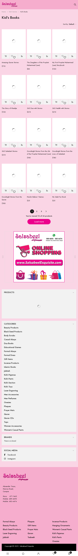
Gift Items (8, 359)
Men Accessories (11, 394)
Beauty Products (11, 327)
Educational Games (12, 347)
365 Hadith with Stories (60, 108)
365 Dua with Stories (34, 108)
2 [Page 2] (36, 211)
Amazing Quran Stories (10, 62)
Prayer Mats (9, 410)
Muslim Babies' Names (35, 197)
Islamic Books (10, 367)
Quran (7, 414)
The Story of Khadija (9, 108)
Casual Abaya (10, 339)
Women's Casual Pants (13, 430)
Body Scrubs (9, 335)
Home (4, 12)
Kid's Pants (8, 378)
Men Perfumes (10, 398)
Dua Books (8, 343)
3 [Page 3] (41, 211)
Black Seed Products (13, 331)
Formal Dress (9, 355)
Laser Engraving (11, 390)
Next (46, 211)
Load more (39, 221)
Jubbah (7, 371)
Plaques (7, 406)
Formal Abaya (10, 351)
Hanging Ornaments (61, 525)
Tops (6, 422)
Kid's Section (13, 12)
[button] (6, 56)
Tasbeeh (31, 537)
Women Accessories (13, 426)
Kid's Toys (8, 386)
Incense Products (11, 363)
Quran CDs (9, 418)
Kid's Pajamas (10, 374)
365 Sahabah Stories (9, 151)
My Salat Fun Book (59, 197)
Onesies (7, 402)
